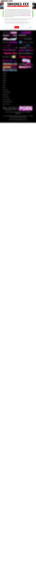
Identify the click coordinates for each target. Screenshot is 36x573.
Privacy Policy (17, 22)
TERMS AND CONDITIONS (26, 14)
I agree (16, 27)
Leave (30, 27)
